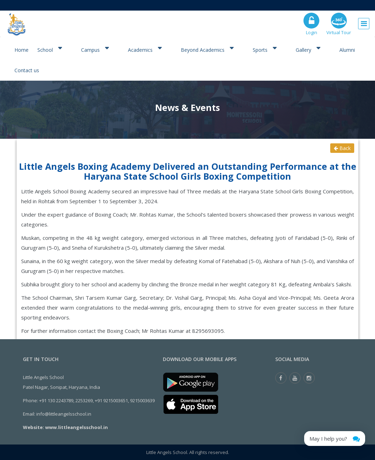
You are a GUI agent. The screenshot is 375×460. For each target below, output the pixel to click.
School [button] (49, 49)
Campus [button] (95, 49)
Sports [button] (264, 49)
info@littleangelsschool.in (63, 414)
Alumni (347, 49)
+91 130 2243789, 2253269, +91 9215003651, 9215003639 (97, 400)
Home (21, 49)
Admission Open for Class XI (243, 5)
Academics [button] (144, 49)
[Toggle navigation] (363, 21)
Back (342, 148)
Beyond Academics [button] (207, 49)
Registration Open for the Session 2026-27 (148, 5)
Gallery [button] (308, 49)
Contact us (26, 70)
